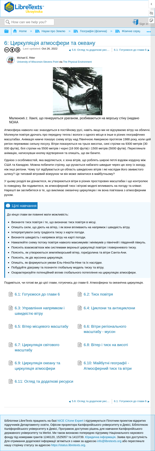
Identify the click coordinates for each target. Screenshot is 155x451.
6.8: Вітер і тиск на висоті (103, 345)
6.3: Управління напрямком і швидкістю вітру (36, 310)
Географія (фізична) (91, 31)
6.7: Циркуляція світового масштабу (33, 347)
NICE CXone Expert (71, 420)
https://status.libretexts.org (68, 445)
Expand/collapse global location (149, 30)
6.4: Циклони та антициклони (106, 308)
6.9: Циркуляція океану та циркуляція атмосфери (34, 365)
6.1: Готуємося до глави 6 (34, 295)
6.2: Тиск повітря (95, 295)
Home (20, 31)
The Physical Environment (77, 61)
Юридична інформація (100, 437)
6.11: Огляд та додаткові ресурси (40, 382)
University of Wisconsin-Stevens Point (38, 61)
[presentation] (25, 118)
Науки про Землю (50, 31)
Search (8, 22)
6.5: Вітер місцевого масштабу (38, 327)
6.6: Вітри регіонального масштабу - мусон (102, 329)
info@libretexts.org (109, 441)
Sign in (143, 23)
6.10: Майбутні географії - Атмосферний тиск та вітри (105, 365)
